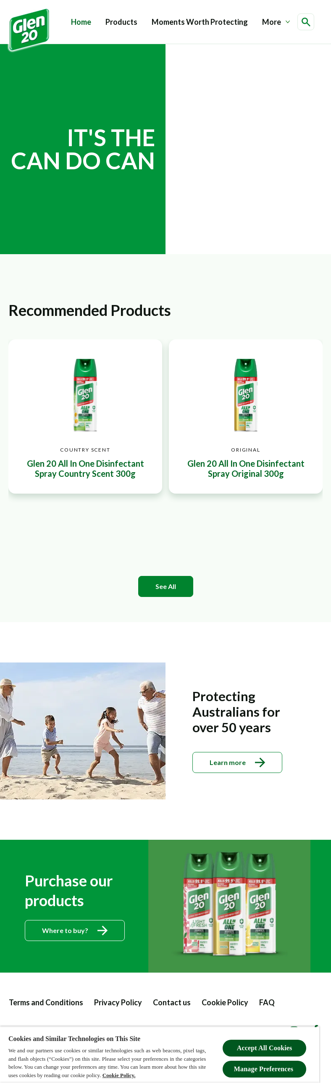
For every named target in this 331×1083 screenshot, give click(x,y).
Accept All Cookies (264, 1047)
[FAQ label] (267, 1002)
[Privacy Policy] (118, 1002)
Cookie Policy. (119, 1075)
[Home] (81, 22)
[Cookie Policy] (225, 1002)
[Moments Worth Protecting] (199, 22)
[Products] (121, 22)
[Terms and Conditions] (46, 1002)
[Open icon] (305, 21)
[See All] (165, 586)
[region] (159, 1054)
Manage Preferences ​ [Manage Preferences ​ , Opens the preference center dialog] (264, 1068)
